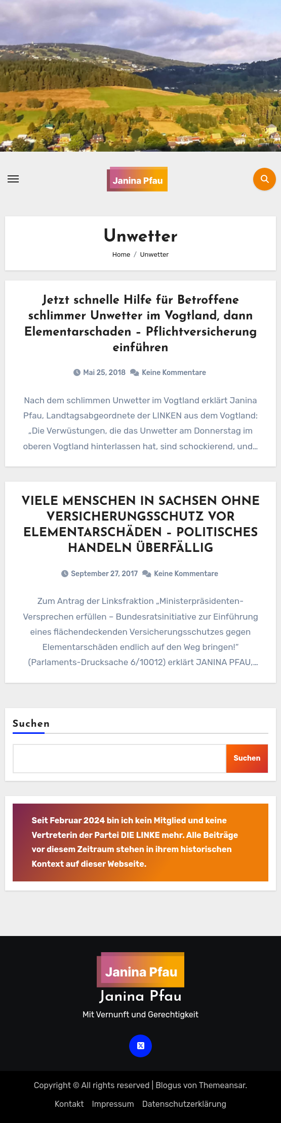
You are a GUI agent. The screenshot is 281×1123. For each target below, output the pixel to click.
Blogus (168, 1085)
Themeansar (222, 1085)
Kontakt (69, 1104)
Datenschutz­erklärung (184, 1104)
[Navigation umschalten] (13, 179)
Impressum (113, 1104)
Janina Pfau (140, 997)
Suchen (31, 724)
